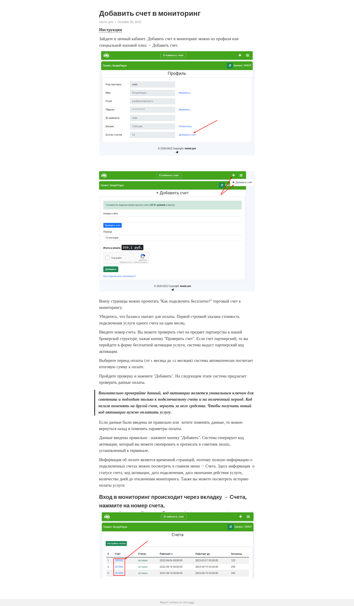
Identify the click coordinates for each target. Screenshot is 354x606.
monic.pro (106, 22)
